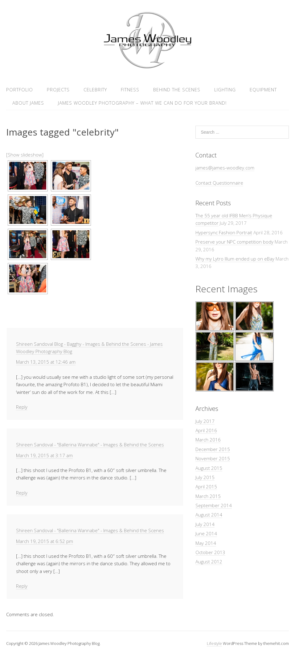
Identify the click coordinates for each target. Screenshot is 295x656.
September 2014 (213, 505)
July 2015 (205, 477)
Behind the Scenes (176, 89)
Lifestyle (214, 643)
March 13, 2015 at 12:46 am (46, 362)
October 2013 (210, 552)
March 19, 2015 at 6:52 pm (44, 541)
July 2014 (205, 524)
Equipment (263, 89)
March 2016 (208, 440)
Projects (58, 89)
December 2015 (212, 449)
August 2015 (208, 468)
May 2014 (205, 543)
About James (28, 103)
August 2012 (208, 561)
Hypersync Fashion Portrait (223, 232)
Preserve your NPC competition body (234, 242)
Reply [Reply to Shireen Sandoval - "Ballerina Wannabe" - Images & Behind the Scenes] (21, 493)
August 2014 (208, 515)
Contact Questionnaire (219, 183)
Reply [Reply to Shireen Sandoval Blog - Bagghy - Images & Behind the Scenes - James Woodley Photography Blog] (21, 407)
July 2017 (205, 421)
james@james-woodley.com (224, 168)
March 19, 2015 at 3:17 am (44, 455)
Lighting (225, 89)
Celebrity (95, 89)
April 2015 (206, 486)
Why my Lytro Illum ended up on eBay (234, 259)
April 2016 (206, 430)
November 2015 (212, 458)
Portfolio (19, 89)
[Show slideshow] (24, 155)
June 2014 (206, 533)
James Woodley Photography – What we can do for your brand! (142, 103)
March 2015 (208, 496)
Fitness (130, 89)
